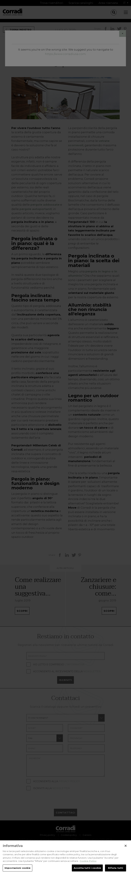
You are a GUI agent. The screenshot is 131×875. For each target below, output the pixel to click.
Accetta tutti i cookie (87, 871)
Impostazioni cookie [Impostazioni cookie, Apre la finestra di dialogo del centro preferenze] (17, 871)
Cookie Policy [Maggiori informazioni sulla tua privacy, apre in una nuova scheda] (88, 864)
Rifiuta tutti (115, 871)
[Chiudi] (125, 849)
